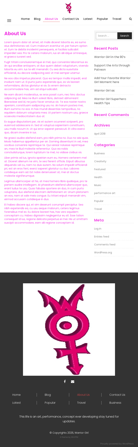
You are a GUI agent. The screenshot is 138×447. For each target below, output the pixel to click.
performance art (104, 193)
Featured (99, 169)
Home (25, 19)
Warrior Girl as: (104, 90)
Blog (37, 19)
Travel (116, 19)
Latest (88, 19)
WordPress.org (103, 252)
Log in (97, 228)
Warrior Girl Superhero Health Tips (110, 101)
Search (124, 36)
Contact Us (70, 19)
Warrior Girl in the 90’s (109, 57)
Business (99, 153)
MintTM (74, 437)
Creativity (100, 161)
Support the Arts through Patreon (112, 67)
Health (98, 177)
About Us (51, 19)
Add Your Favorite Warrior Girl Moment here (112, 80)
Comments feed (104, 244)
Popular (102, 19)
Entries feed (101, 236)
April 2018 (99, 134)
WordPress (128, 443)
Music (97, 185)
